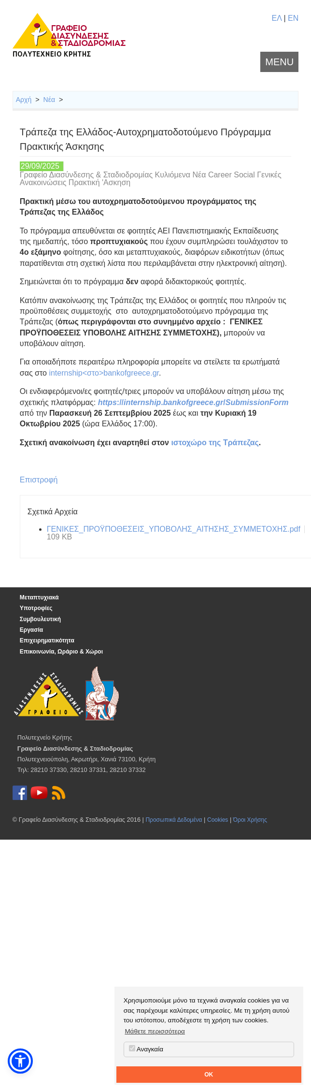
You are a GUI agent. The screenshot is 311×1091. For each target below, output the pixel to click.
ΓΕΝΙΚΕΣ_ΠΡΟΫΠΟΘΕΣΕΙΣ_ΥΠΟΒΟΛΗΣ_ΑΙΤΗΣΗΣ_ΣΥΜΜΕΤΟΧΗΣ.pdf (173, 529)
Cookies (217, 819)
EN (293, 18)
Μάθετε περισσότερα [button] (155, 1031)
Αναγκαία (146, 1049)
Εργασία (31, 629)
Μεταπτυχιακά (39, 597)
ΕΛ (276, 18)
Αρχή (23, 99)
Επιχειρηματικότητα (47, 640)
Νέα (49, 99)
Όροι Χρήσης (250, 819)
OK (208, 1074)
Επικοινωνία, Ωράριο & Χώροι (61, 651)
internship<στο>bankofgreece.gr (104, 373)
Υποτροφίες (36, 608)
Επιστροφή (39, 480)
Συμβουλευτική (40, 619)
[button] (20, 1061)
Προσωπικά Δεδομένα (173, 819)
